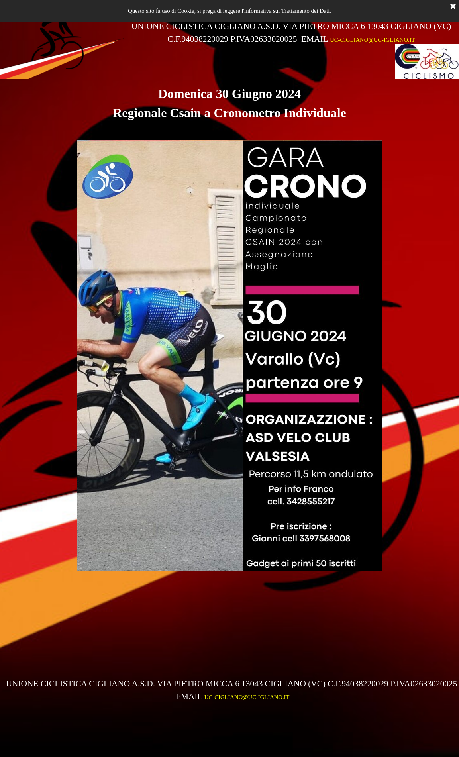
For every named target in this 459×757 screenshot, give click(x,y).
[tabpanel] (291, 32)
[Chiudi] (453, 7)
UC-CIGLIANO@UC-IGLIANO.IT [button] (372, 40)
